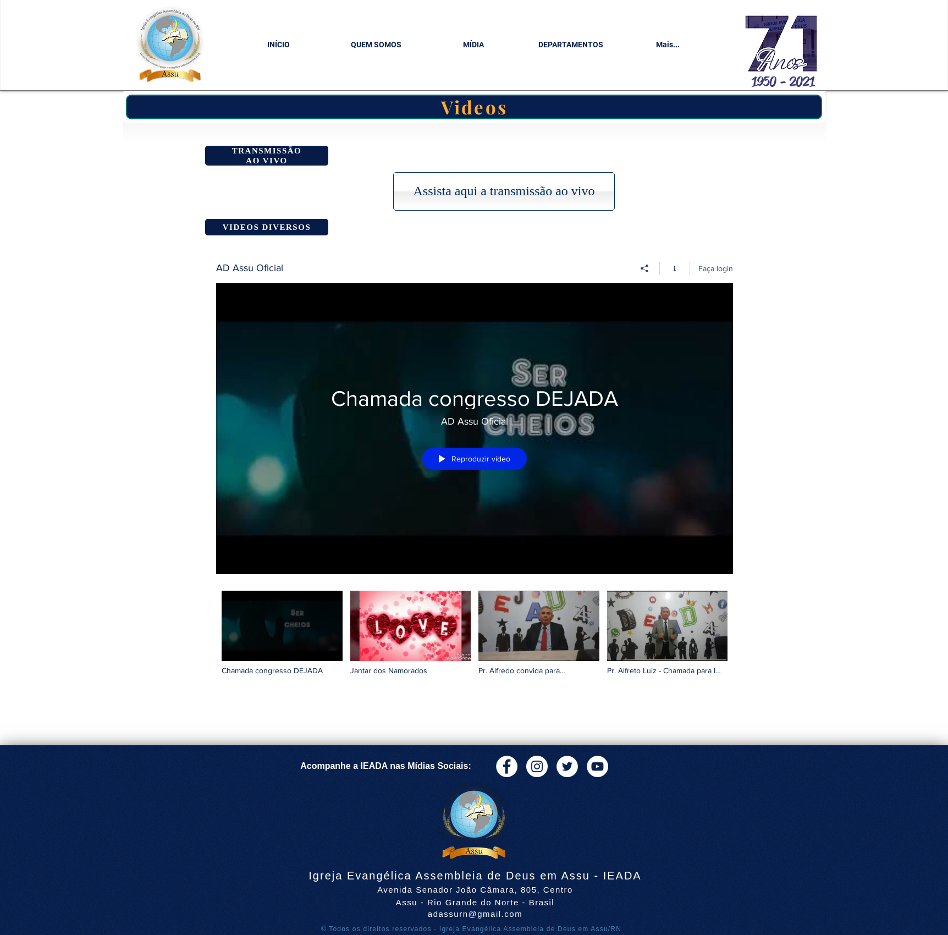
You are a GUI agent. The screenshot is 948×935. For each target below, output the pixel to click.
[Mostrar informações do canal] (675, 268)
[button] (376, 45)
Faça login (715, 268)
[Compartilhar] (645, 268)
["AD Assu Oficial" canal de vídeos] (474, 640)
